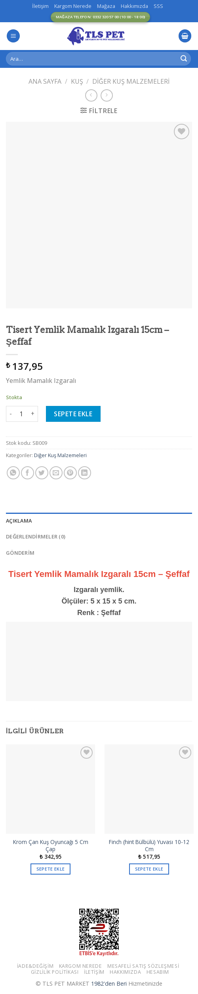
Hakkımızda (134, 6)
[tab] (99, 521)
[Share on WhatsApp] (13, 472)
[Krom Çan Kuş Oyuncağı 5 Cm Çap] (50, 789)
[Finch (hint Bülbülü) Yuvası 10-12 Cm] (149, 789)
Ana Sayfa (45, 81)
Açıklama (19, 520)
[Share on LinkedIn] (84, 472)
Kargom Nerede (72, 6)
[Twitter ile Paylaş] (41, 472)
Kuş (77, 81)
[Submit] (183, 58)
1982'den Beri (109, 983)
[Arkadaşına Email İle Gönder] (56, 472)
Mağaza (106, 6)
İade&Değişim (35, 966)
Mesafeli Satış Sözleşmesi (143, 966)
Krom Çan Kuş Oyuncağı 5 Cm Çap (50, 845)
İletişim (40, 6)
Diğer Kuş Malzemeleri (130, 81)
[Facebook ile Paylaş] (27, 472)
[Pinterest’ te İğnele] (70, 472)
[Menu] (13, 35)
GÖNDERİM (20, 552)
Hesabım (158, 972)
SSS (158, 6)
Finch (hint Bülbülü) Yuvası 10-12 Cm (149, 845)
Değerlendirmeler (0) (35, 536)
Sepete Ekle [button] (50, 869)
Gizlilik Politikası (55, 972)
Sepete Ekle (73, 414)
